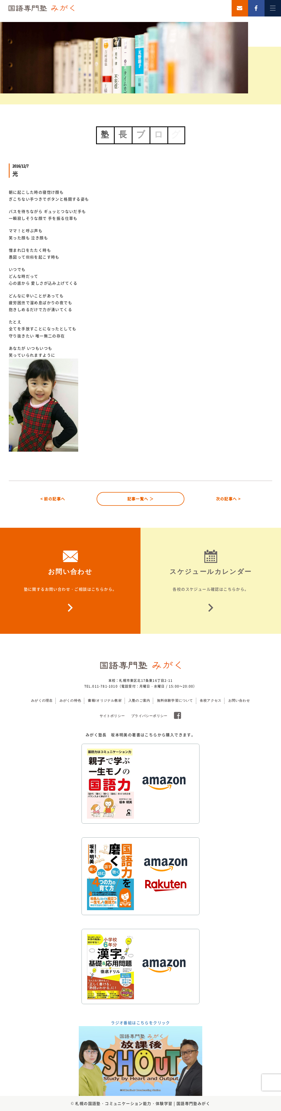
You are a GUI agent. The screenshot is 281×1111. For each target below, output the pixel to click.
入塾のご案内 (139, 700)
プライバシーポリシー (149, 716)
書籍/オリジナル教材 (105, 700)
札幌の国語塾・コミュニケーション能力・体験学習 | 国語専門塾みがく (142, 1103)
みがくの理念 (42, 700)
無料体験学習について (175, 700)
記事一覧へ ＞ (140, 498)
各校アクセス (210, 700)
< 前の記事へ (52, 498)
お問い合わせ (239, 700)
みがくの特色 (70, 700)
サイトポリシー (112, 716)
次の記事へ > (228, 498)
